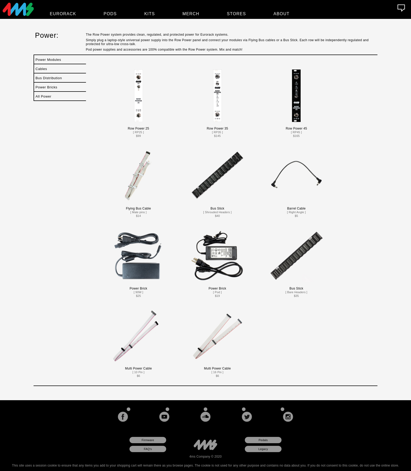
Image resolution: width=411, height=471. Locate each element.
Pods (110, 14)
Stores (236, 14)
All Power (43, 96)
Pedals (263, 440)
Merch (190, 14)
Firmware (148, 440)
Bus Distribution (49, 78)
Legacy (263, 449)
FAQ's (148, 449)
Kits (149, 14)
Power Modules (48, 60)
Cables (41, 69)
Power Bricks (46, 87)
